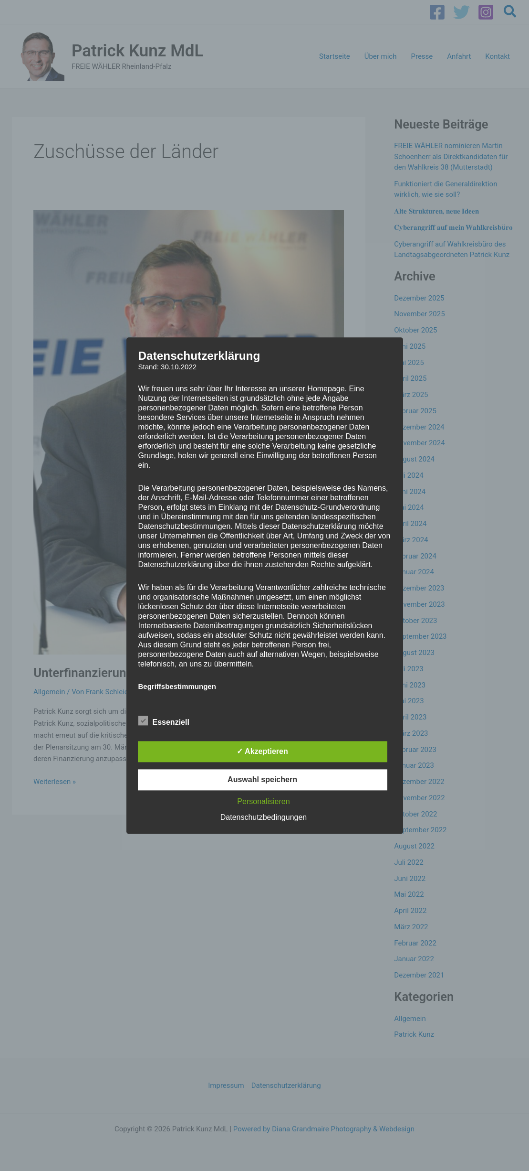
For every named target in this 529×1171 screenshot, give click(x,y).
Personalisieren (263, 801)
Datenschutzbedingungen (263, 817)
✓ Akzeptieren (262, 751)
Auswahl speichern (262, 779)
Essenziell (163, 720)
